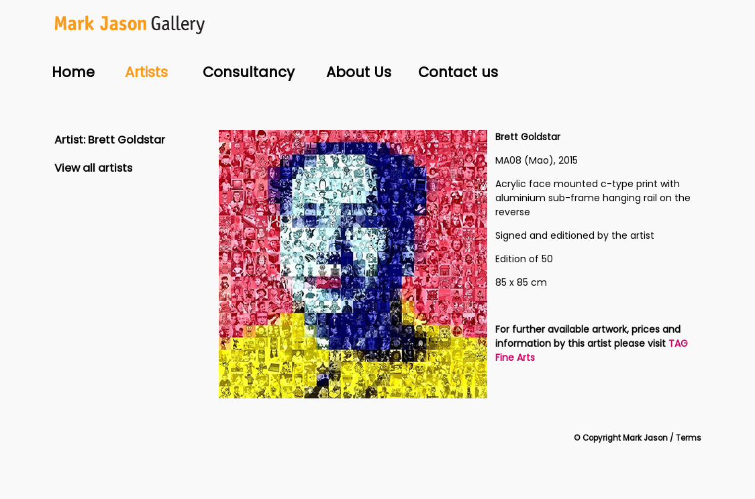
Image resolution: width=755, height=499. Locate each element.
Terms (688, 438)
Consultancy (249, 72)
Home (73, 72)
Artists (146, 72)
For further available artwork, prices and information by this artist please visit (588, 336)
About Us (358, 72)
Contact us (458, 72)
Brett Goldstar (126, 140)
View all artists (93, 168)
